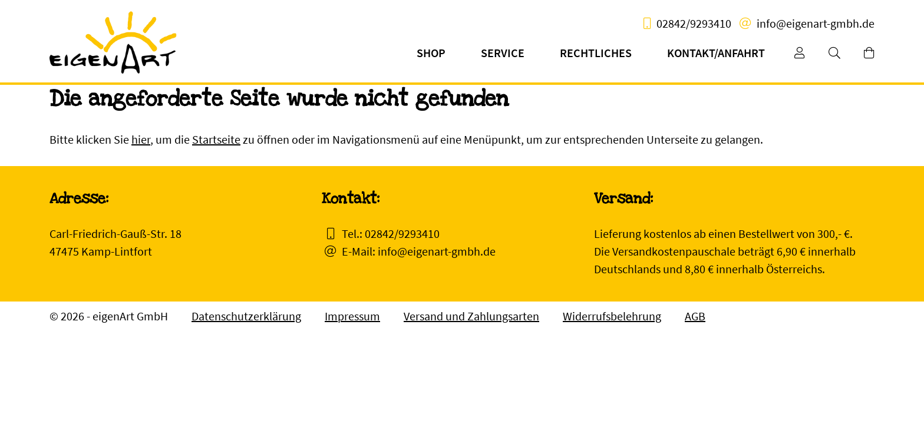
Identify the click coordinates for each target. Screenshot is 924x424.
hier (140, 139)
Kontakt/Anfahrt (716, 52)
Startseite (216, 139)
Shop (431, 52)
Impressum (352, 316)
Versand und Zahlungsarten (471, 316)
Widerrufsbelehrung (612, 316)
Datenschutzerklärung (246, 316)
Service (502, 52)
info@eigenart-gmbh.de (815, 23)
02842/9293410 (693, 23)
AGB (695, 316)
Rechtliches (596, 52)
